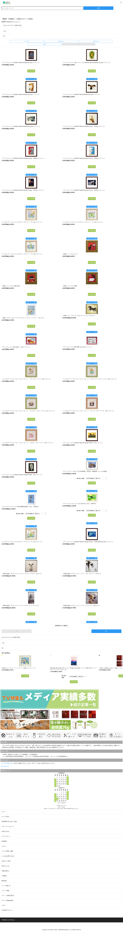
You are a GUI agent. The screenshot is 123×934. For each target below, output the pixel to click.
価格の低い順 (61, 41)
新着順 (44, 44)
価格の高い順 (95, 41)
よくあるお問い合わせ (7, 763)
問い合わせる (5, 766)
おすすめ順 (26, 41)
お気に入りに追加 (31, 79)
